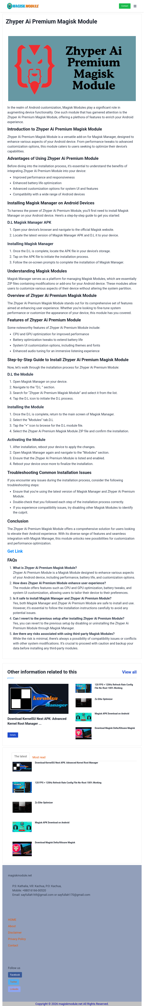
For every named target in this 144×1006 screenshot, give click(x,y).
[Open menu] (135, 6)
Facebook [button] (15, 974)
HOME (12, 919)
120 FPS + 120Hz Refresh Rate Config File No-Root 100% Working (70, 782)
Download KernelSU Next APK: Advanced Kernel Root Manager (68, 762)
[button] (13, 982)
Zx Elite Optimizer (104, 699)
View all (128, 672)
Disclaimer (15, 932)
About (12, 926)
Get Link (16, 551)
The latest (20, 756)
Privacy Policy (17, 939)
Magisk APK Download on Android (112, 713)
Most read (38, 757)
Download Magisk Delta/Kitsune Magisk (115, 728)
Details (13, 735)
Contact (124, 6)
